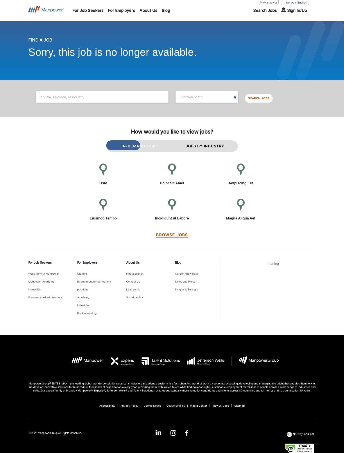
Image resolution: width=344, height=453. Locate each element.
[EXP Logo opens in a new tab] (119, 345)
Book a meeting (87, 298)
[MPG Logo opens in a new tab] (255, 345)
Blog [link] (178, 261)
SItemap (239, 389)
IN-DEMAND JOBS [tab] (139, 144)
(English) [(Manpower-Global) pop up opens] (295, 3)
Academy (83, 287)
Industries (34, 282)
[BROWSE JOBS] (172, 233)
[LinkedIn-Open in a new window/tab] (157, 416)
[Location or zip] (206, 98)
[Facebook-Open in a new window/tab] (188, 417)
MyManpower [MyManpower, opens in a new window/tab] (268, 2)
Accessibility (107, 389)
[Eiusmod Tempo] (103, 208)
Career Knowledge (187, 271)
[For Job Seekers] (88, 10)
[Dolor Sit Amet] (172, 173)
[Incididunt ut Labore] (172, 208)
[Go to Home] (46, 10)
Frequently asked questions (45, 287)
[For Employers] (121, 10)
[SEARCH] (262, 10)
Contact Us (133, 276)
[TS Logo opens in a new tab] (157, 345)
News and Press (185, 276)
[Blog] (166, 10)
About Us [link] (133, 261)
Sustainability (134, 287)
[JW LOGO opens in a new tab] (202, 345)
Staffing (82, 271)
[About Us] (148, 10)
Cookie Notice (152, 389)
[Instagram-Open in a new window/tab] (173, 417)
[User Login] (294, 10)
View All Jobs (220, 389)
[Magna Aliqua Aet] (241, 208)
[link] (172, 417)
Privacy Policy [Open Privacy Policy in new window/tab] (129, 389)
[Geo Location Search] (235, 98)
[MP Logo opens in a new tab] (84, 345)
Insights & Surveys (186, 282)
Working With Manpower (43, 271)
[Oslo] (103, 173)
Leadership (133, 282)
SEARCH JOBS (263, 98)
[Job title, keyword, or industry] (102, 98)
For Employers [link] (87, 261)
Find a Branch (134, 271)
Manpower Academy (41, 276)
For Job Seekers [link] (40, 261)
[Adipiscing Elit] (241, 173)
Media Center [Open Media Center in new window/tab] (198, 389)
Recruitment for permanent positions (94, 279)
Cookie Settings (176, 389)
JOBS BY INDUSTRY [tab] (205, 144)
